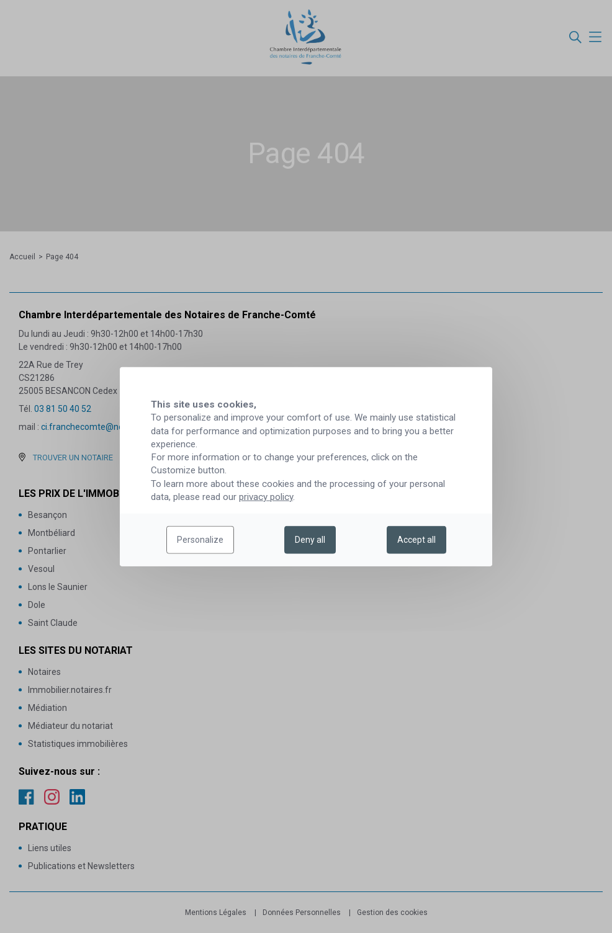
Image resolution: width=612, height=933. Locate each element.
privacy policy (266, 496)
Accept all (416, 540)
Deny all (310, 540)
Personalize (200, 540)
